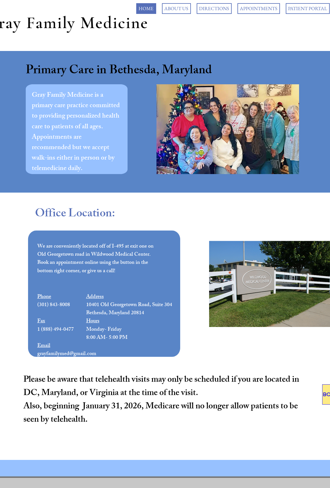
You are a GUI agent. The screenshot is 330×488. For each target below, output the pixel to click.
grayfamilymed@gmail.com (66, 354)
